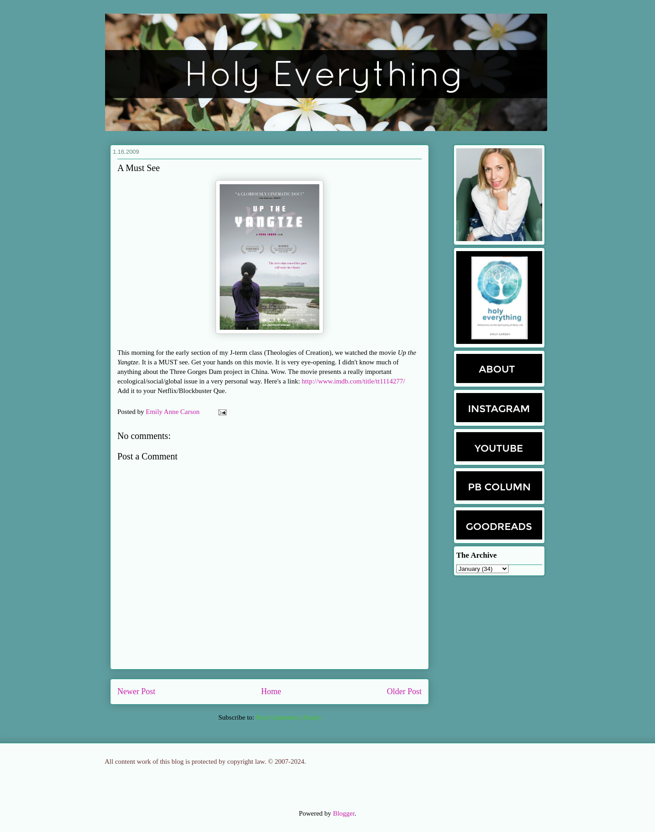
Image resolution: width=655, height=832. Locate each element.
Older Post (404, 691)
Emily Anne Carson (174, 411)
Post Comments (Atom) (288, 717)
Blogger (344, 813)
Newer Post (136, 691)
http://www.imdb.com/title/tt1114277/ (353, 381)
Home (271, 691)
